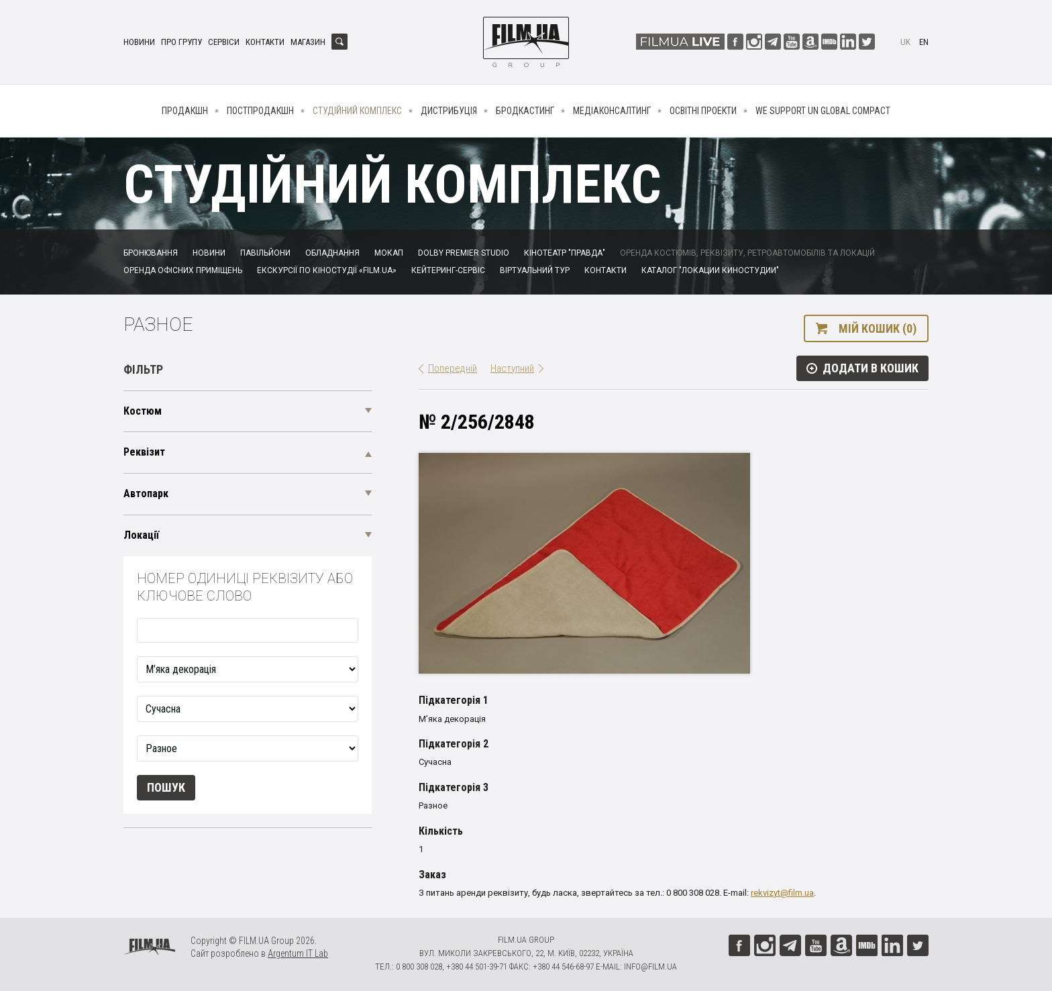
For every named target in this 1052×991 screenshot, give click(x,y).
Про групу (181, 42)
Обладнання (332, 253)
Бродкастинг (525, 110)
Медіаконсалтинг (612, 110)
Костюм (142, 411)
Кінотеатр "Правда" (564, 253)
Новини (139, 42)
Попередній (452, 368)
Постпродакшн (260, 110)
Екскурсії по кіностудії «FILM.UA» (327, 270)
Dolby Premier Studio (463, 253)
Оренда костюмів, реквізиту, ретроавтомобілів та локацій (747, 253)
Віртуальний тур (535, 270)
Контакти (265, 42)
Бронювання (150, 253)
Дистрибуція (449, 110)
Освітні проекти (703, 110)
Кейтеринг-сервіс (448, 270)
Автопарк (145, 493)
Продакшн (185, 110)
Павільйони (265, 253)
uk (905, 42)
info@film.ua (650, 966)
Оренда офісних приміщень (182, 270)
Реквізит (144, 452)
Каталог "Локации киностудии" (710, 270)
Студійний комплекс (357, 110)
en (924, 42)
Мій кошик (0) (877, 328)
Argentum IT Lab (298, 953)
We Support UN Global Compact (822, 110)
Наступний (512, 368)
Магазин (308, 42)
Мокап (388, 253)
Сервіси (224, 42)
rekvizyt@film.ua (782, 893)
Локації (141, 535)
